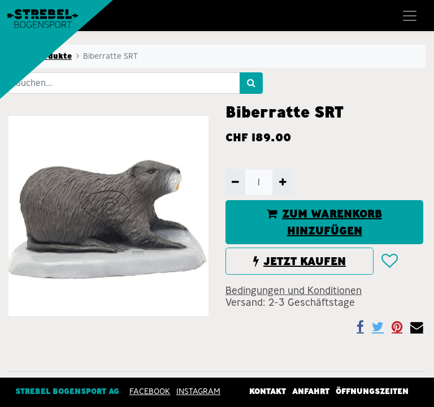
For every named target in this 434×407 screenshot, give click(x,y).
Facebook (149, 391)
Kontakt (267, 391)
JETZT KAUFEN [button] (299, 261)
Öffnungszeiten (372, 391)
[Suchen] (251, 83)
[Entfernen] (235, 182)
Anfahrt (310, 391)
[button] (389, 261)
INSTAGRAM (198, 391)
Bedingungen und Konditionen (293, 290)
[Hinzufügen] (282, 182)
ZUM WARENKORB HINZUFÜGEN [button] (324, 222)
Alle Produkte (43, 56)
